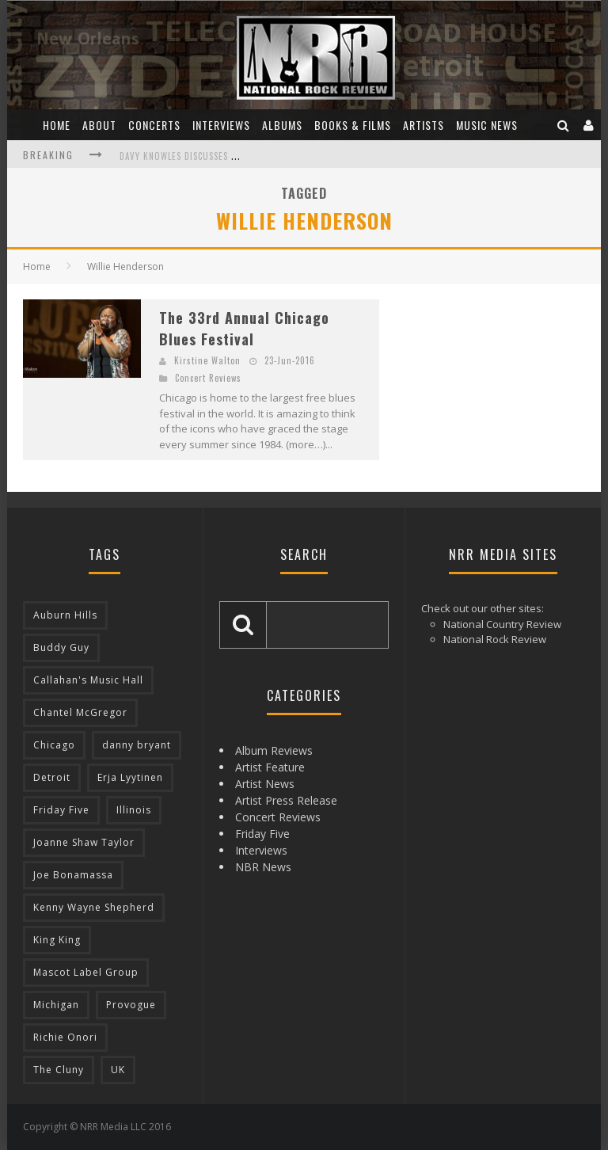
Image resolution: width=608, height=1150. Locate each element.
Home (56, 124)
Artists (423, 124)
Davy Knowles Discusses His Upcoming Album (222, 156)
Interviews (221, 124)
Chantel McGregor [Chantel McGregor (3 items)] (80, 712)
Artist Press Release (286, 800)
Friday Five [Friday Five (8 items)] (61, 810)
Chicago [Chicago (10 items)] (54, 745)
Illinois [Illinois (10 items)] (133, 810)
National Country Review (502, 624)
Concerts (154, 124)
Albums (282, 124)
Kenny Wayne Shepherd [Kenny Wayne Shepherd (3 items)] (93, 907)
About (99, 124)
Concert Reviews (208, 377)
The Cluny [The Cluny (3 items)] (58, 1069)
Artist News (264, 783)
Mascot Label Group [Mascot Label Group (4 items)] (86, 972)
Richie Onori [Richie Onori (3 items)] (65, 1037)
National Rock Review (494, 639)
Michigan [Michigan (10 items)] (56, 1004)
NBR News (263, 866)
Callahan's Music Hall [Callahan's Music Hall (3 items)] (88, 680)
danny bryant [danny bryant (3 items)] (136, 745)
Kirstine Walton (207, 360)
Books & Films (352, 124)
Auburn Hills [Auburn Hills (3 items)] (65, 615)
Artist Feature (270, 767)
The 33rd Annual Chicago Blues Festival (244, 328)
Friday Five (262, 833)
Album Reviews (274, 750)
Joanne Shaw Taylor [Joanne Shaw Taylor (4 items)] (84, 842)
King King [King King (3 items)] (57, 939)
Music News (487, 124)
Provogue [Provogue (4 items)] (131, 1004)
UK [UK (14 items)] (118, 1069)
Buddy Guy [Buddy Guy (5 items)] (61, 647)
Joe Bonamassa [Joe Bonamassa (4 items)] (73, 875)
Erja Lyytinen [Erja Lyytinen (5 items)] (130, 777)
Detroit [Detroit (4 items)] (51, 777)
